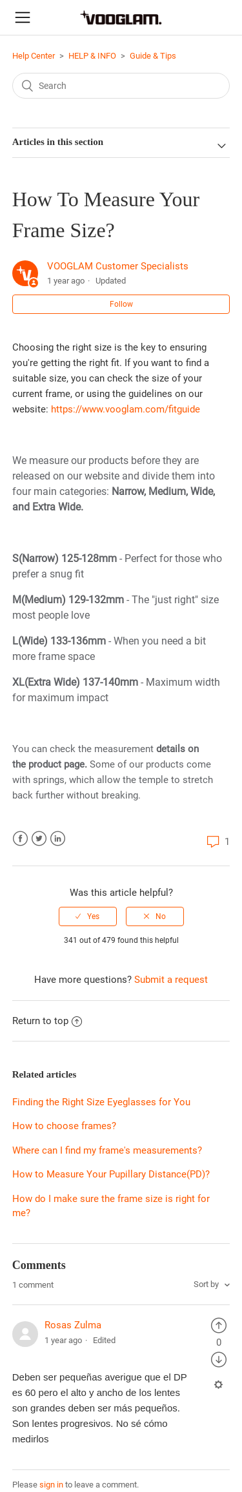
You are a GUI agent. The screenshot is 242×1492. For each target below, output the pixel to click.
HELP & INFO (92, 56)
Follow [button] (121, 304)
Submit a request (171, 979)
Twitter (39, 839)
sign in (51, 1484)
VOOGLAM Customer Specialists (117, 266)
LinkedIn (58, 839)
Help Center (33, 56)
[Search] (121, 86)
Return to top (47, 1021)
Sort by (207, 1284)
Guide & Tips (153, 56)
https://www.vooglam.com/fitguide (125, 409)
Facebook (20, 839)
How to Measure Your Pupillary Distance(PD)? (111, 1174)
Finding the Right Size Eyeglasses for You (101, 1102)
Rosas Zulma (73, 1325)
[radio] (88, 916)
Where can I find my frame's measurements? (107, 1150)
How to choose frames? (64, 1126)
